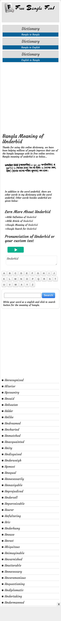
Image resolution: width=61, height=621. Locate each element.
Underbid (31, 217)
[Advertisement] (30, 96)
